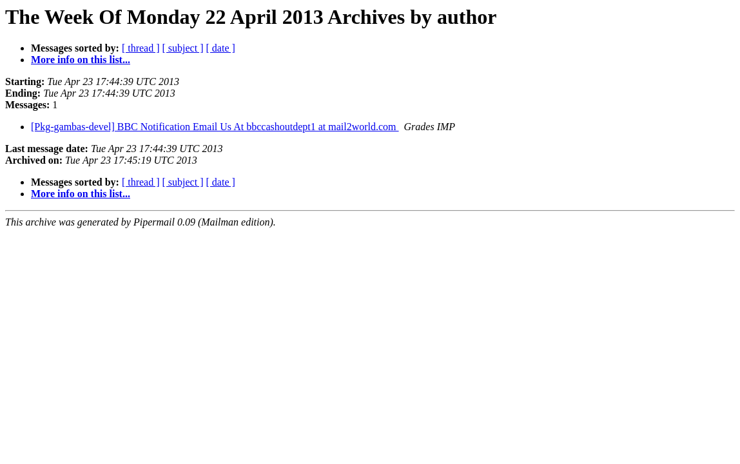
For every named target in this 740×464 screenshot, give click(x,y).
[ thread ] (141, 48)
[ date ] (220, 48)
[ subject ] (183, 48)
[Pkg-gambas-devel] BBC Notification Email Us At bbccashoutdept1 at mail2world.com (215, 126)
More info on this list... (80, 59)
